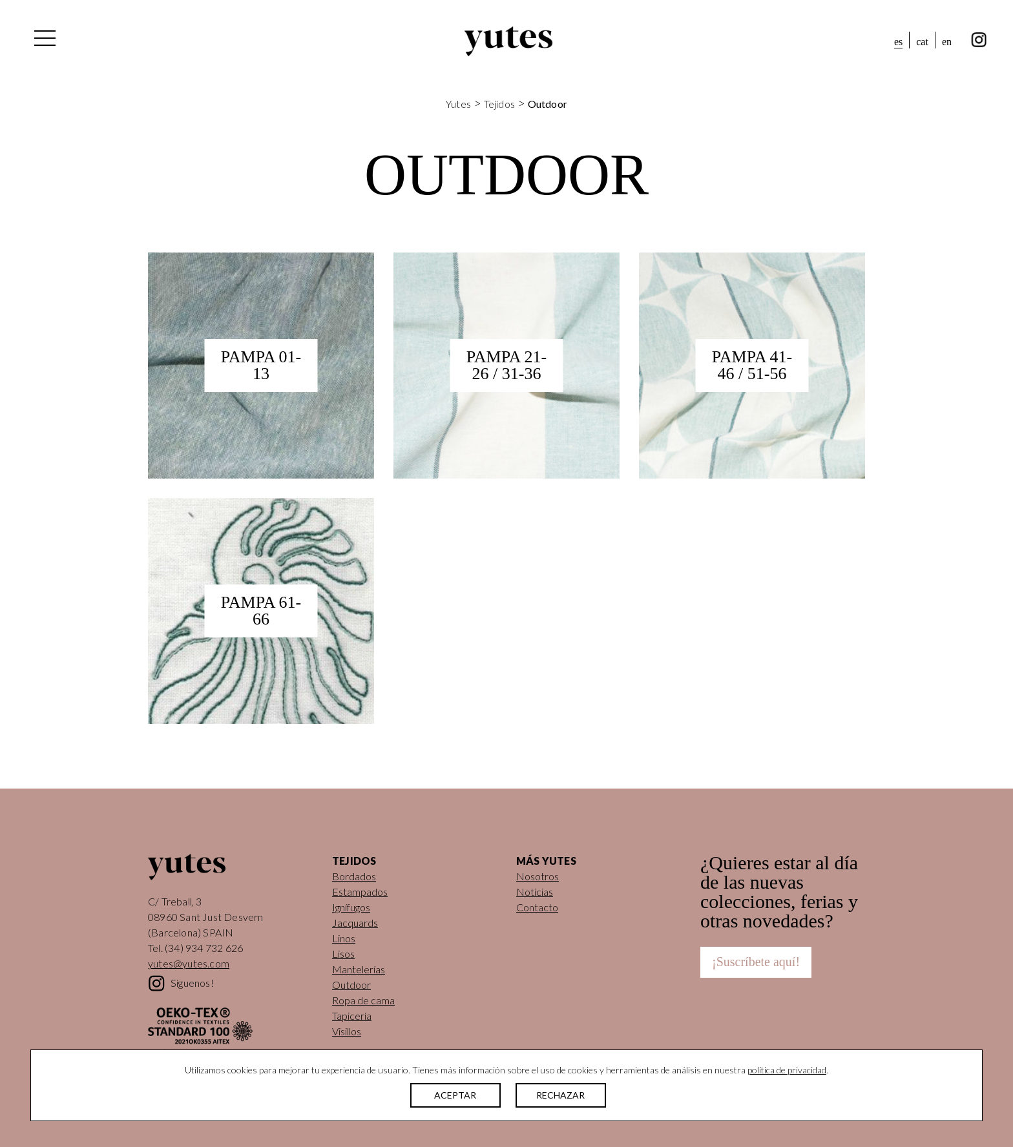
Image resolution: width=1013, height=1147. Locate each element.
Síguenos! (192, 982)
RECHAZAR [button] (560, 1095)
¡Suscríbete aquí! (756, 962)
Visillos (346, 1031)
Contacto (537, 907)
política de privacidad (786, 1069)
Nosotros (537, 876)
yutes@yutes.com (188, 963)
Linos (343, 938)
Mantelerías (358, 969)
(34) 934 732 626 (204, 948)
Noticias (534, 891)
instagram (979, 40)
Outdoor (351, 984)
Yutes (508, 41)
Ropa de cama (363, 1000)
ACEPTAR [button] (455, 1095)
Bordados (354, 876)
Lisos (343, 953)
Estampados (360, 891)
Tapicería (351, 1015)
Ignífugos (351, 907)
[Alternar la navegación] (44, 41)
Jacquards (355, 922)
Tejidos (499, 104)
